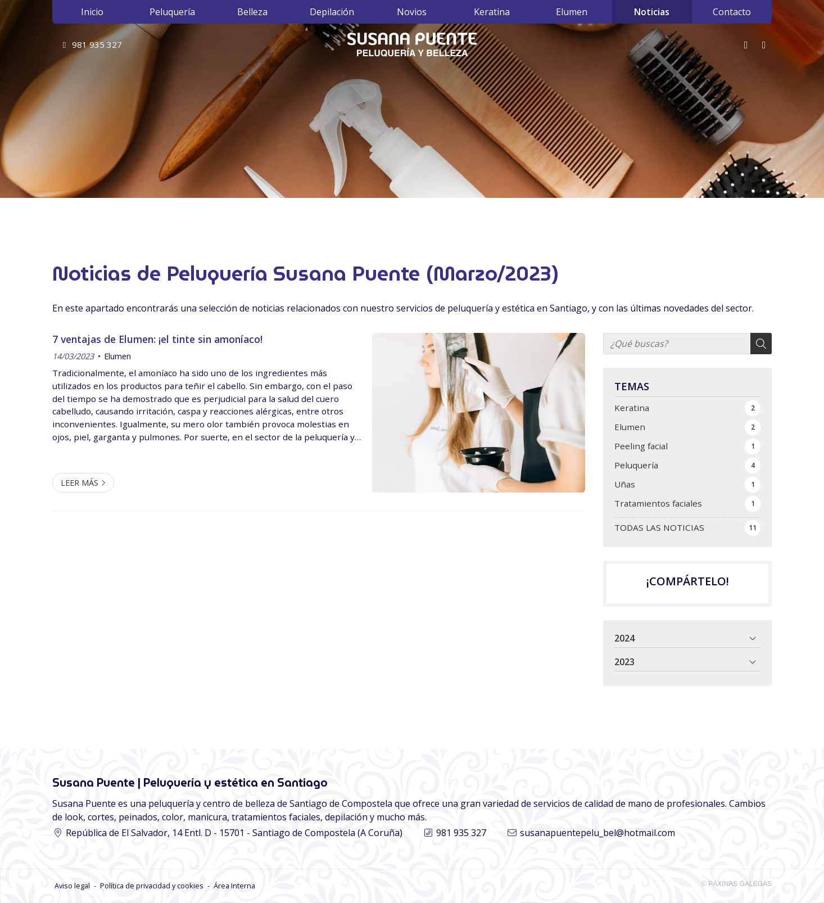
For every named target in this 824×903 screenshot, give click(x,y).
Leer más (79, 482)
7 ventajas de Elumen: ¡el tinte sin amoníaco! (157, 339)
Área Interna (234, 886)
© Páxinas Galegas (736, 884)
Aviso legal (72, 886)
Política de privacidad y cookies (151, 886)
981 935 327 (461, 833)
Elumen (117, 356)
